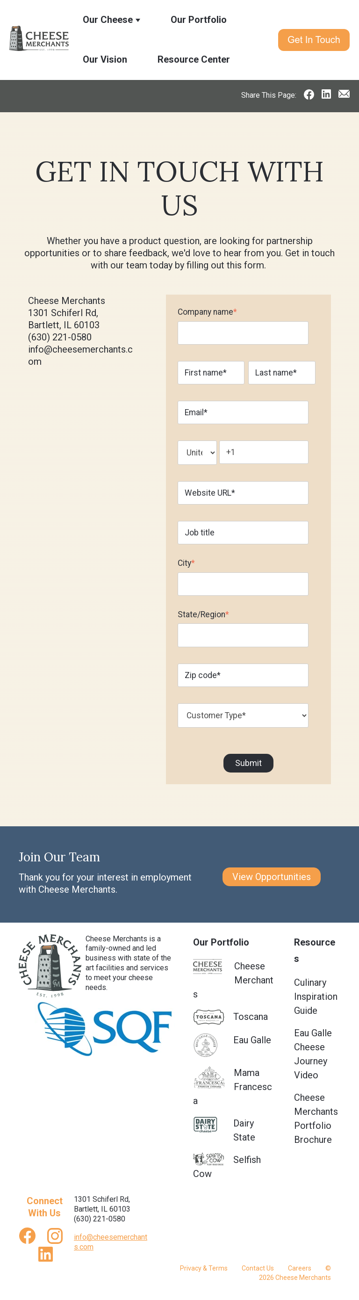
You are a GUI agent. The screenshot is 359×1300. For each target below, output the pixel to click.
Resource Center (194, 59)
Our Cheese (108, 19)
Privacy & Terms (204, 1268)
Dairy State (224, 1129)
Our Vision (105, 59)
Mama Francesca (232, 1086)
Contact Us (258, 1268)
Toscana (230, 1017)
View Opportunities (271, 876)
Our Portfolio (199, 19)
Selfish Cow (227, 1166)
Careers (299, 1268)
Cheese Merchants (233, 979)
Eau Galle (232, 1045)
